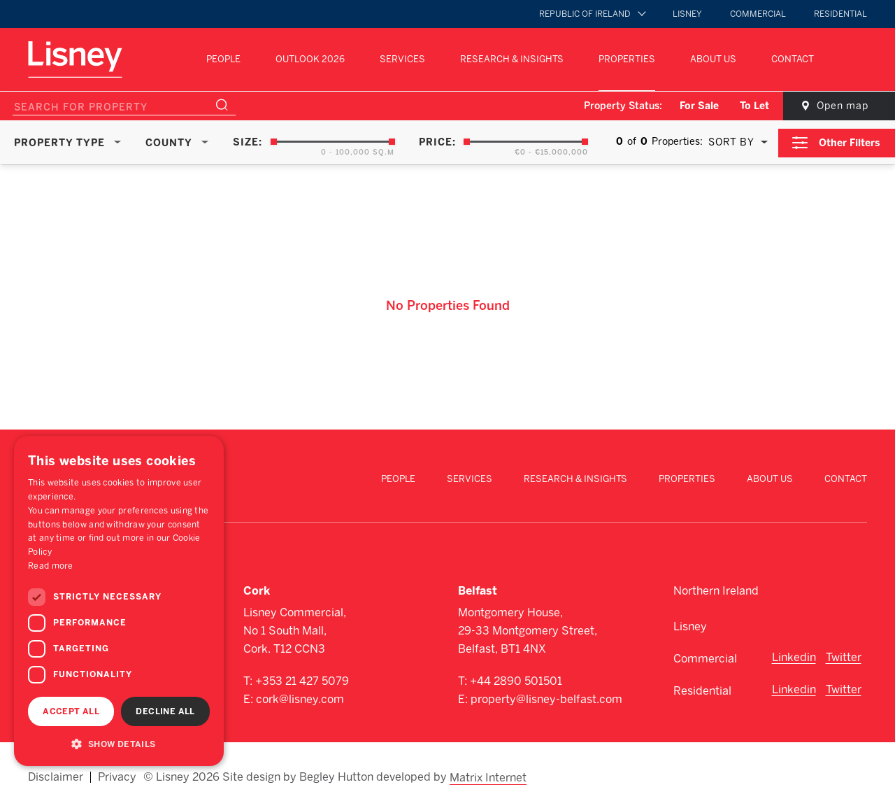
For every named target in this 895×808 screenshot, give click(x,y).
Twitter (843, 655)
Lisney (687, 14)
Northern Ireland (716, 589)
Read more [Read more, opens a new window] (50, 566)
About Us (713, 59)
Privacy (117, 774)
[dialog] (119, 601)
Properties (627, 59)
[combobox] (735, 142)
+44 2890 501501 (516, 679)
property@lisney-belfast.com (546, 697)
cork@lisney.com (300, 697)
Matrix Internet (488, 774)
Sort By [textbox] (731, 142)
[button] (119, 743)
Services (402, 59)
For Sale (694, 106)
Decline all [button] (165, 711)
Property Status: (618, 106)
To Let (749, 106)
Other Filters (850, 142)
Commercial (758, 14)
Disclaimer (55, 774)
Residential (840, 14)
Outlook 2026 (310, 59)
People (223, 59)
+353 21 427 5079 (302, 679)
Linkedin (794, 655)
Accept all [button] (71, 711)
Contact (792, 59)
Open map (839, 106)
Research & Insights (512, 59)
